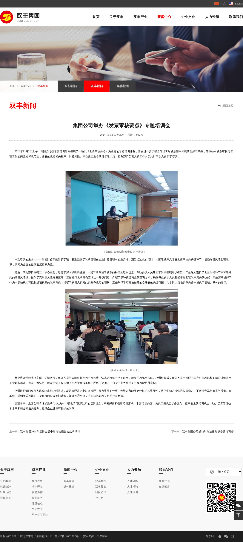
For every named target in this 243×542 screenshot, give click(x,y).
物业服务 (37, 497)
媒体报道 (123, 86)
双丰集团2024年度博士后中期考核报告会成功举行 (50, 431)
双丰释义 (100, 486)
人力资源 (212, 17)
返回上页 (226, 105)
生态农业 (37, 509)
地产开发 (37, 486)
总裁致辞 (5, 486)
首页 (96, 17)
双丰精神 (100, 481)
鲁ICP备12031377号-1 (68, 536)
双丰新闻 (42, 86)
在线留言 (164, 486)
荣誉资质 (5, 497)
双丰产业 (140, 17)
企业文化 (188, 17)
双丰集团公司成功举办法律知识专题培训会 (208, 431)
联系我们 (236, 17)
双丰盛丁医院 (40, 514)
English (239, 3)
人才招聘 (132, 486)
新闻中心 (164, 17)
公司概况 (5, 481)
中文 (223, 3)
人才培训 (132, 492)
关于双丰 (116, 17)
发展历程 (5, 492)
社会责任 (100, 497)
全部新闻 (71, 86)
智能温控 (37, 492)
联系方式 (164, 481)
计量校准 (37, 503)
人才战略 (132, 481)
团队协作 (100, 492)
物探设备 (37, 481)
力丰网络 (102, 536)
